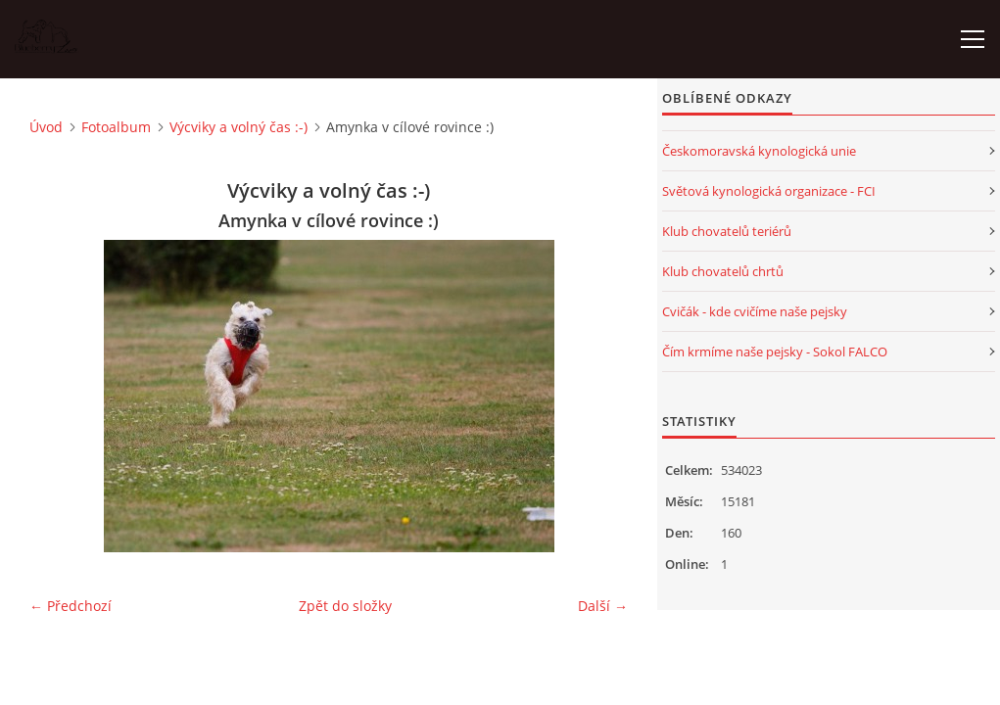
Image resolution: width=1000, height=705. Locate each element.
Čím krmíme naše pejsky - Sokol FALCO (774, 351)
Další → (603, 605)
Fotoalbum (116, 127)
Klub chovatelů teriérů (726, 231)
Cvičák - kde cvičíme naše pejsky (754, 311)
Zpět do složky (345, 605)
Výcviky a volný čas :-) (238, 127)
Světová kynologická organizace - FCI (769, 191)
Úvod (46, 127)
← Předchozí (70, 605)
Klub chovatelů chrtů (723, 271)
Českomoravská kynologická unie (759, 151)
